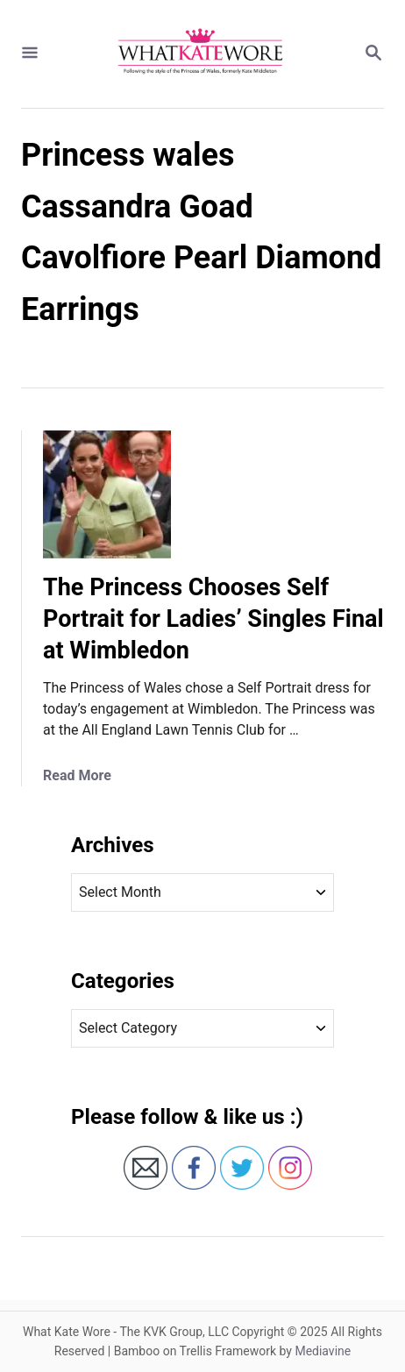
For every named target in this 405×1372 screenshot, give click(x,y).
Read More (77, 775)
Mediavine (323, 1351)
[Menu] (30, 54)
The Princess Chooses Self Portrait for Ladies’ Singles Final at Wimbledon (213, 619)
